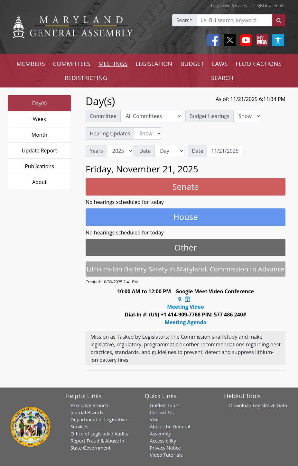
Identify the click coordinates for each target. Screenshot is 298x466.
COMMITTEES (71, 63)
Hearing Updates (110, 133)
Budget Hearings (209, 116)
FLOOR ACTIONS (259, 63)
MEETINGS (112, 63)
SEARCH (222, 78)
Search (184, 20)
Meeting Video (185, 306)
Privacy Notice (165, 447)
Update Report (39, 150)
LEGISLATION (153, 63)
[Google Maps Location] (179, 299)
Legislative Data (270, 405)
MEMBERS (30, 63)
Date (145, 150)
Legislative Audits (269, 5)
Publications (39, 166)
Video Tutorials (166, 455)
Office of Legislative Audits (99, 433)
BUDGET (192, 63)
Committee (103, 116)
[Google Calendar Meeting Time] (187, 299)
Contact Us (162, 412)
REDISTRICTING (85, 78)
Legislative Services (229, 5)
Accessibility (163, 440)
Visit (154, 419)
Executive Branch (89, 405)
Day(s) (39, 103)
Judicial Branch (86, 412)
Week (39, 119)
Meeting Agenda (185, 322)
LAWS (220, 63)
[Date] (225, 151)
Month (39, 134)
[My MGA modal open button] (260, 40)
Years (96, 150)
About (39, 182)
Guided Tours (165, 405)
